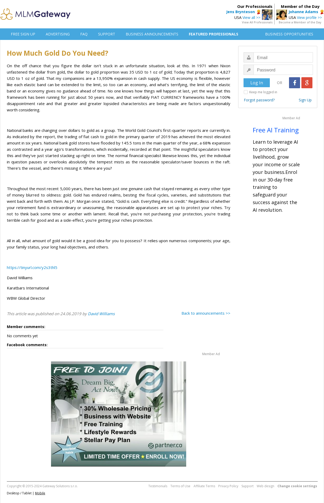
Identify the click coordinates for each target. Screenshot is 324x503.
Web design (265, 486)
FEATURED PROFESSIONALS (213, 34)
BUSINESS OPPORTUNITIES (289, 34)
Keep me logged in (263, 92)
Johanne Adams (303, 11)
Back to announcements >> (205, 313)
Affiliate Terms (204, 486)
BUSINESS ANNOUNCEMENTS (152, 34)
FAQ (84, 34)
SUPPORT (106, 34)
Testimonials (157, 486)
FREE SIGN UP (23, 34)
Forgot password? (259, 99)
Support (247, 486)
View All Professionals (257, 22)
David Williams (101, 313)
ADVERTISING (58, 34)
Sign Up (305, 99)
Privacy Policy (228, 486)
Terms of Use (180, 486)
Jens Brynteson (240, 11)
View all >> (251, 17)
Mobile (40, 493)
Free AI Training (276, 130)
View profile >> (309, 17)
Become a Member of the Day (300, 22)
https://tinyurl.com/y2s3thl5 (32, 267)
